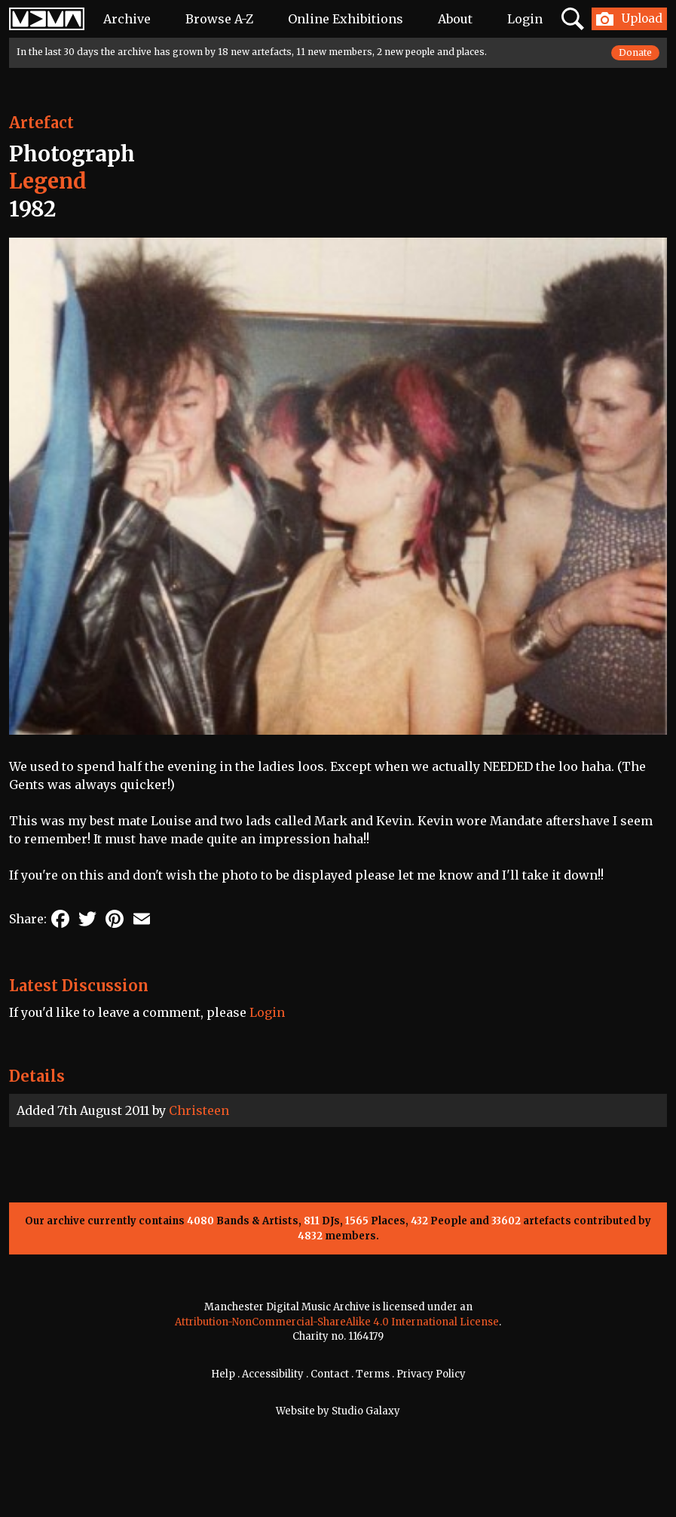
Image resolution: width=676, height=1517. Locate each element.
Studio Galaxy (366, 1411)
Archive (127, 18)
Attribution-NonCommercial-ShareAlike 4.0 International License (337, 1322)
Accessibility (273, 1374)
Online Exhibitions (345, 18)
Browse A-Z (219, 18)
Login (525, 18)
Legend (48, 181)
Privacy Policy (431, 1374)
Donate (635, 52)
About (455, 18)
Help (223, 1374)
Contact (329, 1374)
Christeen (199, 1110)
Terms (373, 1374)
